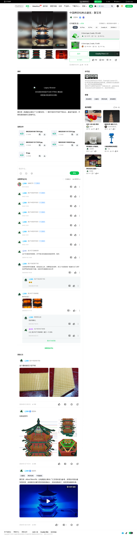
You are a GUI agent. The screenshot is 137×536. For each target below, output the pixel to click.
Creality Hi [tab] (104, 27)
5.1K (88, 173)
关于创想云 (7, 532)
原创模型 (89, 99)
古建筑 (22, 476)
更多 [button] (84, 6)
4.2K (112, 151)
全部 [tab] (75, 27)
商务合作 (24, 532)
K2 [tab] (96, 27)
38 (88, 151)
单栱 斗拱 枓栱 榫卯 (92, 124)
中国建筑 (39, 476)
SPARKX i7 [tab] (114, 27)
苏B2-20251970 (48, 534)
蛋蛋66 (75, 17)
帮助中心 (16, 532)
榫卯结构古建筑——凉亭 (93, 168)
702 (88, 129)
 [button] (79, 187)
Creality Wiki (44, 532)
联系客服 (53, 532)
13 (110, 129)
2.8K (107, 151)
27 (91, 151)
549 (93, 129)
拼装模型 (113, 99)
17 (93, 173)
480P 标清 (71, 487)
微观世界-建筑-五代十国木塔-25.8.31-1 (111, 124)
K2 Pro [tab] (90, 27)
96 (106, 129)
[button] (96, 6)
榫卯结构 (30, 476)
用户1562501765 (34, 361)
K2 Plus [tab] (82, 27)
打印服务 (7, 1)
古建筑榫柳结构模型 (111, 146)
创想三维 (35, 532)
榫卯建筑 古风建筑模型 (92, 146)
